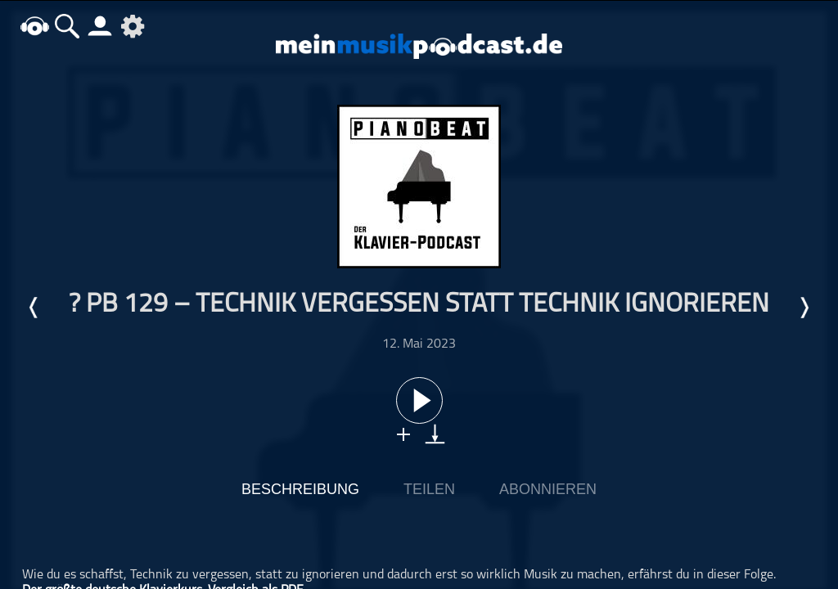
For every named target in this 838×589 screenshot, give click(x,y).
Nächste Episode (803, 307)
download (435, 434)
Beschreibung (300, 489)
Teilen (429, 489)
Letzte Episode (34, 307)
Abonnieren (548, 489)
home (34, 26)
